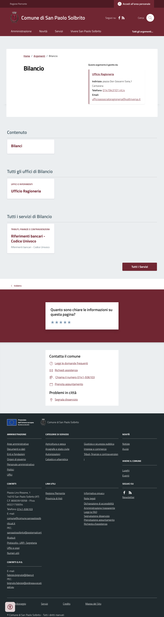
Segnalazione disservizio (97, 516)
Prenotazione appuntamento (99, 520)
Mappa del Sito (93, 604)
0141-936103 (25, 509)
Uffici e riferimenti (22, 184)
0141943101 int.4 (114, 90)
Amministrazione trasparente (99, 508)
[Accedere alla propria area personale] (134, 4)
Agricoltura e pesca (55, 444)
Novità (43, 31)
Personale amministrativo (20, 464)
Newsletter (128, 497)
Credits (66, 604)
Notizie (126, 444)
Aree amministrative (18, 444)
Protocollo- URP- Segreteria (22, 543)
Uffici (9, 475)
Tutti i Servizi (139, 267)
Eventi (125, 476)
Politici (10, 469)
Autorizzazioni (52, 454)
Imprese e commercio (95, 449)
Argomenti (39, 56)
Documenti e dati (16, 449)
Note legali (89, 498)
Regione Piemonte (18, 3)
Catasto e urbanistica (56, 459)
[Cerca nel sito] (149, 18)
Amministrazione (21, 31)
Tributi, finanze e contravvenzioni (30, 229)
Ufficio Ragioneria (103, 74)
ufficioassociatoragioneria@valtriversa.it (116, 99)
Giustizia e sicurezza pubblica (99, 444)
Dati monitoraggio (16, 604)
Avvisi (125, 449)
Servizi (59, 31)
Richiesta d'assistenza (95, 524)
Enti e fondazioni (16, 454)
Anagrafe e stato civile (57, 449)
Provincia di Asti (53, 498)
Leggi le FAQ (90, 512)
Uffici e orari (13, 548)
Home (27, 56)
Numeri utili (13, 553)
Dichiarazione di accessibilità (99, 503)
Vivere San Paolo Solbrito (86, 31)
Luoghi (125, 470)
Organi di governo (16, 459)
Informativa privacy (94, 493)
